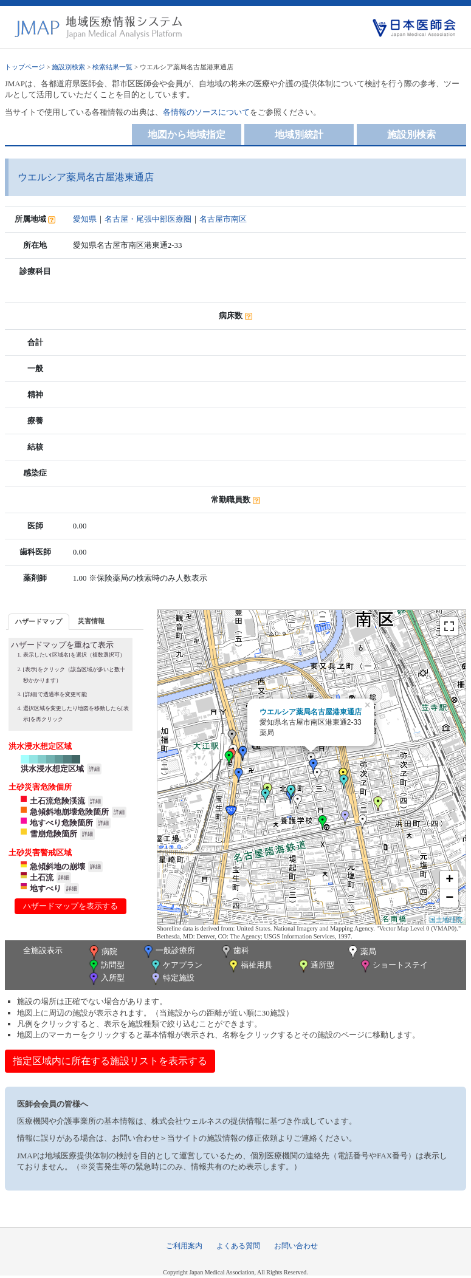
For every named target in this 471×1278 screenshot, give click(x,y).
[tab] (38, 621)
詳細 (94, 769)
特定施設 (171, 978)
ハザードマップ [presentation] (38, 621)
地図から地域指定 (186, 134)
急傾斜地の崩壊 (57, 866)
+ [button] (449, 880)
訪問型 (106, 966)
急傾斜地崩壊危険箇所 (69, 811)
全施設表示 (43, 950)
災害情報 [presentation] (91, 620)
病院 (102, 952)
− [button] (449, 898)
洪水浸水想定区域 (52, 768)
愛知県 (85, 219)
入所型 (106, 978)
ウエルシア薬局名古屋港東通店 (311, 712)
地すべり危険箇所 (61, 822)
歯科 (234, 951)
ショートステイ (393, 966)
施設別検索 (68, 66)
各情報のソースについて (206, 112)
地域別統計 (299, 134)
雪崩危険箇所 (53, 833)
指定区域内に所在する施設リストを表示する (110, 1061)
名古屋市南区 (223, 219)
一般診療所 (168, 951)
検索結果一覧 (112, 66)
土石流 (41, 877)
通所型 (315, 966)
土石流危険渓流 (57, 800)
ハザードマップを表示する (70, 906)
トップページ (25, 66)
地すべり (45, 888)
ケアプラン (175, 966)
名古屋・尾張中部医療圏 (148, 219)
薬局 (361, 952)
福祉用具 (249, 966)
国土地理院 (445, 919)
